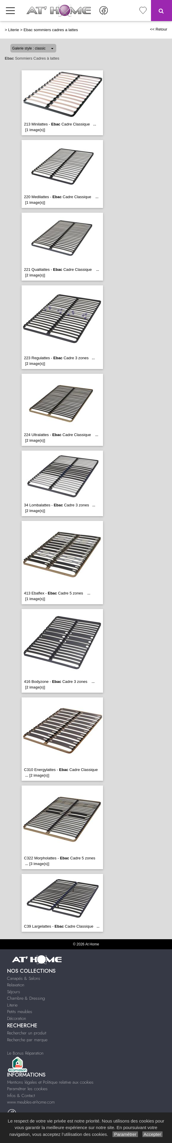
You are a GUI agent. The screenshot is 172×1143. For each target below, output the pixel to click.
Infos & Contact (21, 1095)
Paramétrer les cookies (27, 1088)
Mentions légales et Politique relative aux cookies (50, 1082)
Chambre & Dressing (26, 998)
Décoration (16, 1018)
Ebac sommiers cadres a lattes (51, 30)
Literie (13, 30)
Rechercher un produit (26, 1033)
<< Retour (158, 29)
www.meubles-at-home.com (31, 1102)
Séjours (13, 991)
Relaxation (15, 985)
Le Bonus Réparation (25, 1053)
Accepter (153, 1134)
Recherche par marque (27, 1040)
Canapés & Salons (23, 978)
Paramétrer (125, 1134)
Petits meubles (19, 1011)
